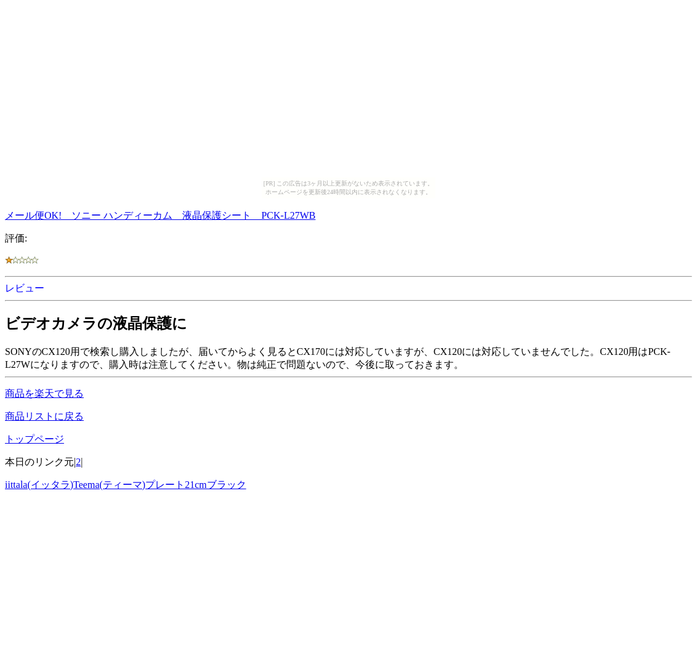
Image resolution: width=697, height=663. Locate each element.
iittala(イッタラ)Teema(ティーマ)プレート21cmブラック (125, 484)
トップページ (34, 439)
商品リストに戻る (44, 416)
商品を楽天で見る (44, 393)
